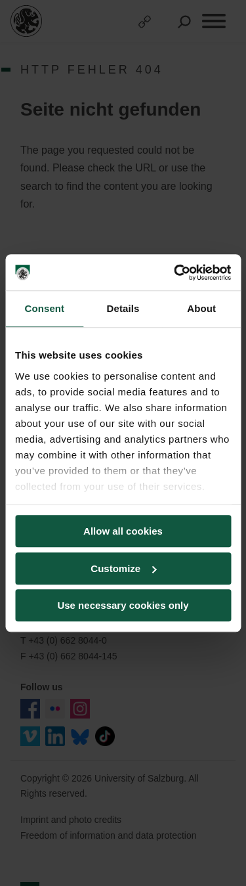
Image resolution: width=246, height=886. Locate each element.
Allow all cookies (123, 531)
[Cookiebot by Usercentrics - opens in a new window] (175, 272)
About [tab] (201, 308)
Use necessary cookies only (122, 605)
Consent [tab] (44, 308)
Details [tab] (123, 308)
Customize (123, 568)
